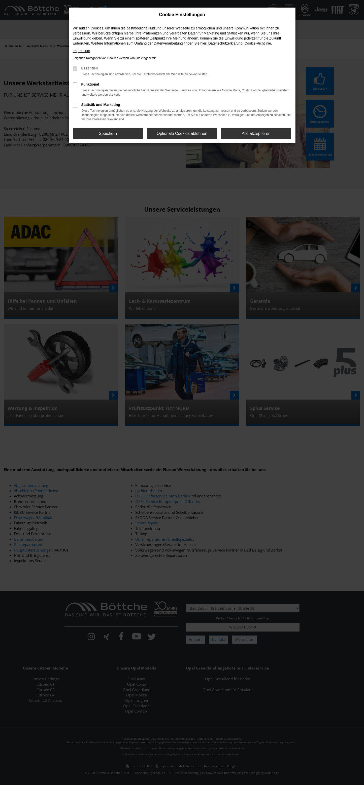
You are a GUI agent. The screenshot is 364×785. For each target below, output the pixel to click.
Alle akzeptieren (256, 133)
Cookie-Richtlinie (258, 43)
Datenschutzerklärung (225, 43)
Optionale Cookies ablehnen (182, 133)
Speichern (108, 133)
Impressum (81, 51)
